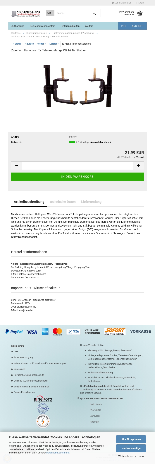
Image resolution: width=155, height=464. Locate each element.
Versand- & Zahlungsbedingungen (31, 380)
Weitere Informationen (131, 456)
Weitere (89, 26)
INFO (123, 26)
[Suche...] (50, 13)
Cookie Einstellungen (24, 392)
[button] (16, 165)
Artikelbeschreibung (29, 202)
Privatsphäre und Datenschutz (29, 375)
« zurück (29, 43)
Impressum (19, 369)
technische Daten (63, 202)
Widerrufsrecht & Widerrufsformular (31, 386)
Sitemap (94, 422)
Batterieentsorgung (23, 357)
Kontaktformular (121, 2)
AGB (16, 351)
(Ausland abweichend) (100, 142)
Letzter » (54, 43)
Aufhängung (17, 26)
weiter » (41, 43)
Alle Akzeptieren (131, 439)
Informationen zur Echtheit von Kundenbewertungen (40, 363)
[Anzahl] (77, 165)
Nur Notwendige (131, 448)
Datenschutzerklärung (57, 452)
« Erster (17, 43)
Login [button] (140, 2)
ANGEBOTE (138, 26)
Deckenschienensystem (42, 26)
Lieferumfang (91, 202)
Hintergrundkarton (70, 26)
